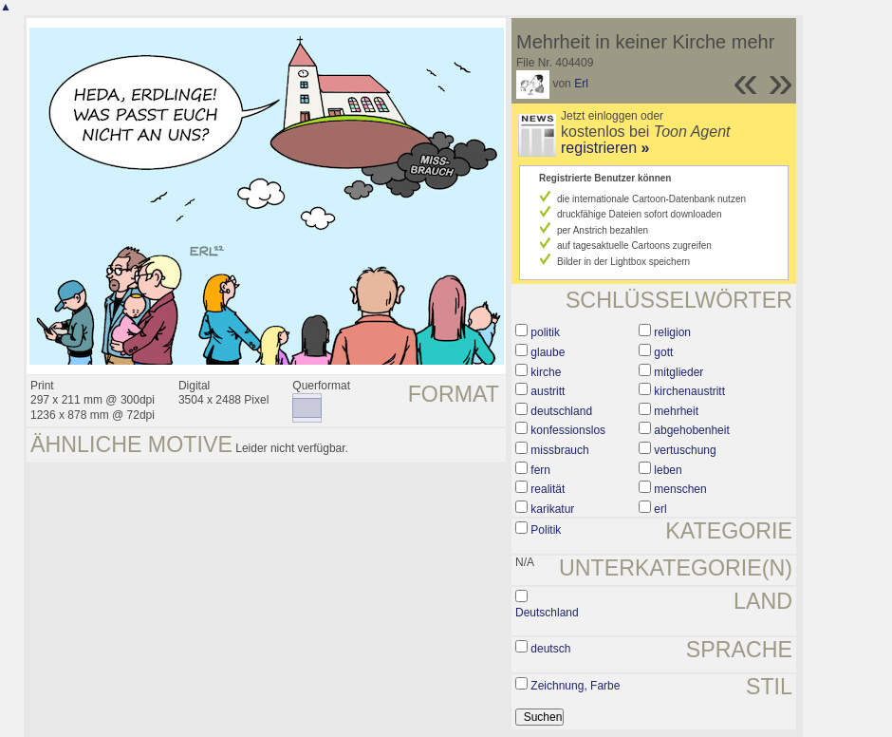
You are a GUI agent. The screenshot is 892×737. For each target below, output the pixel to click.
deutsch (550, 648)
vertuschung (684, 450)
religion (672, 332)
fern (540, 470)
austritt (547, 391)
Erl (581, 83)
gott (663, 352)
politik (545, 332)
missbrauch (559, 450)
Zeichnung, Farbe (575, 685)
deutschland (561, 411)
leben (667, 470)
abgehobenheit (691, 430)
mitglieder (678, 372)
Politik (545, 530)
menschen (680, 489)
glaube (547, 352)
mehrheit (676, 411)
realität (547, 489)
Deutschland (547, 612)
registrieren (605, 148)
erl (660, 509)
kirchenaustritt (689, 391)
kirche (545, 372)
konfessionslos (567, 430)
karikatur (552, 509)
